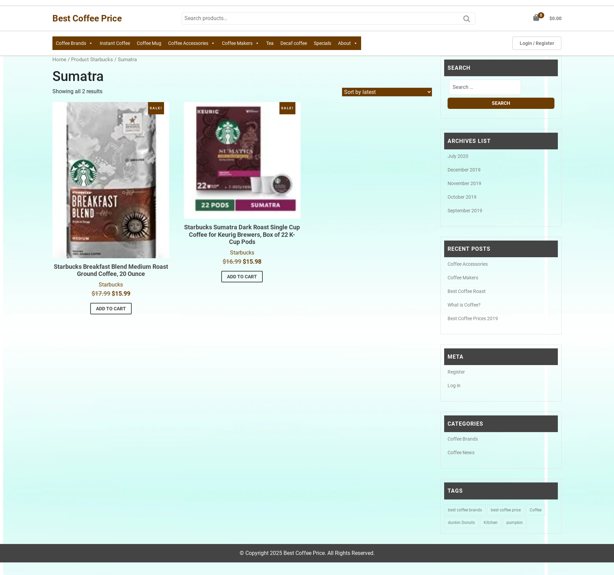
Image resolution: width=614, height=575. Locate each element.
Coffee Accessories (191, 43)
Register (456, 372)
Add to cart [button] (111, 308)
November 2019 (464, 183)
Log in (454, 385)
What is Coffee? (464, 305)
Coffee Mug (149, 43)
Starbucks (111, 284)
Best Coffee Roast (467, 291)
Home (59, 59)
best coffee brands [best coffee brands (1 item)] (465, 510)
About (348, 43)
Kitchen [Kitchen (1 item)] (491, 522)
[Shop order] (387, 92)
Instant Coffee (115, 43)
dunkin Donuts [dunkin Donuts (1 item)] (461, 522)
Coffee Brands (74, 43)
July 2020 (458, 156)
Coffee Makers (240, 43)
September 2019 (465, 210)
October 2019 (462, 197)
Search (468, 20)
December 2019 (464, 169)
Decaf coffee (293, 43)
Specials (322, 43)
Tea (270, 43)
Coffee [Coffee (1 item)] (536, 510)
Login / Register (537, 43)
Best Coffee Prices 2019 (473, 318)
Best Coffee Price (87, 18)
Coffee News (461, 452)
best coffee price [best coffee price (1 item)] (506, 510)
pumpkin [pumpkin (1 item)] (514, 522)
